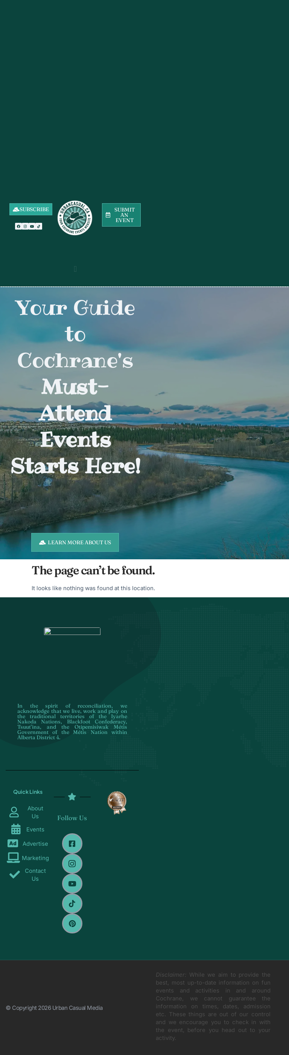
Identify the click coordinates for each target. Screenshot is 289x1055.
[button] (75, 269)
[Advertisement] (75, 86)
